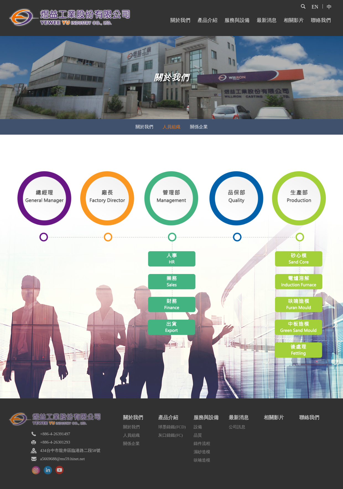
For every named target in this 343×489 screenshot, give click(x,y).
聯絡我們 (321, 20)
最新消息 (267, 20)
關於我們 (180, 20)
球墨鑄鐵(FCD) (172, 427)
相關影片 (294, 20)
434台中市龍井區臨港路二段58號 (70, 450)
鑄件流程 (202, 443)
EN (315, 7)
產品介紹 (207, 20)
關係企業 (131, 443)
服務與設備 (237, 20)
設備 (198, 427)
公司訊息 (237, 427)
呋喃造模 (202, 460)
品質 (198, 435)
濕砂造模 (202, 452)
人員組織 (131, 435)
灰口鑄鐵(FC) (170, 435)
